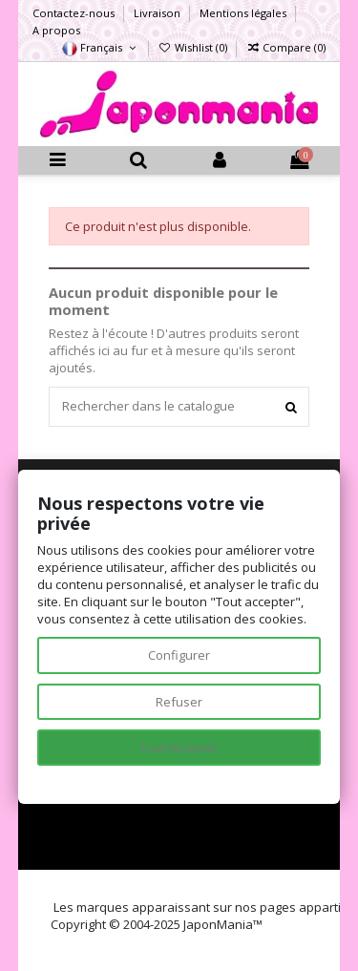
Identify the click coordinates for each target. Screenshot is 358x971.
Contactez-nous (74, 13)
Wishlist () (194, 47)
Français (100, 47)
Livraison (158, 13)
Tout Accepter (179, 747)
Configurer (179, 655)
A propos (56, 30)
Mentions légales (244, 13)
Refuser (179, 701)
